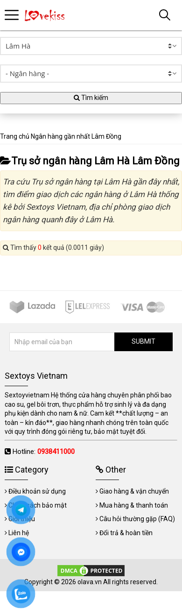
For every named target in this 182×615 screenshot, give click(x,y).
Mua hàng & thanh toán (133, 505)
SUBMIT (143, 341)
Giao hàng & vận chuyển (134, 491)
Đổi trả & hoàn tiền (126, 533)
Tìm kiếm (91, 97)
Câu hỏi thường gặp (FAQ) (137, 519)
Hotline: (44, 451)
